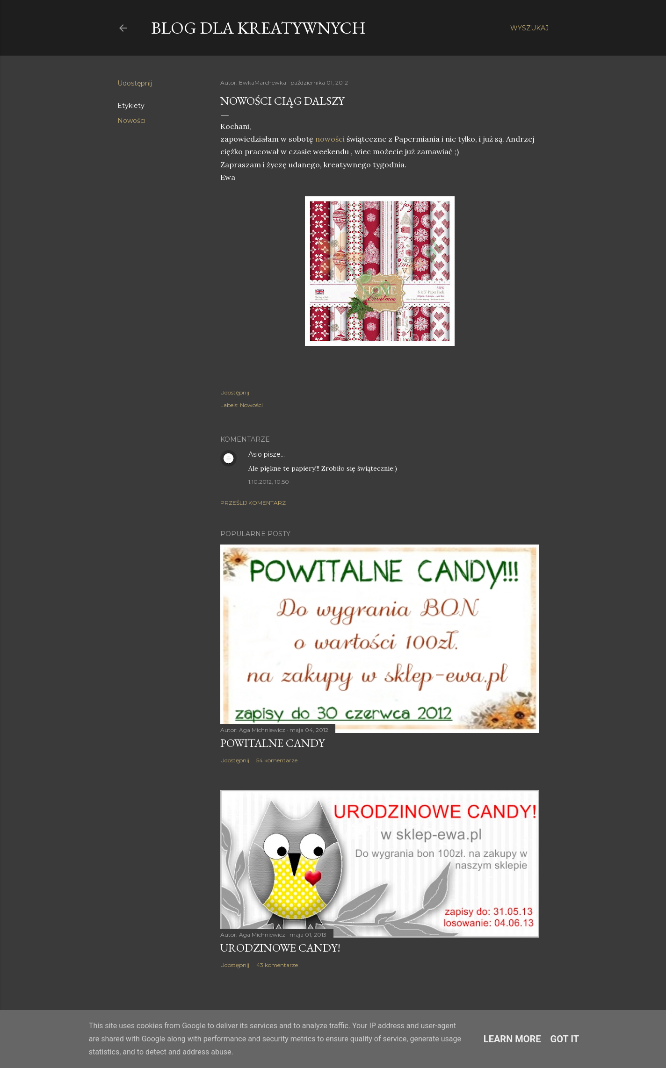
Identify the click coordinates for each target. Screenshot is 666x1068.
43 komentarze (277, 964)
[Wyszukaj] (529, 28)
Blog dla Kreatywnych (258, 28)
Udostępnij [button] (134, 83)
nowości (329, 138)
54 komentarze (276, 760)
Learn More (512, 1039)
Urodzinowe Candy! (280, 947)
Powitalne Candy (272, 743)
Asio (255, 454)
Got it (564, 1039)
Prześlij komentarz (253, 502)
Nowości (131, 120)
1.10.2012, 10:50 (268, 481)
